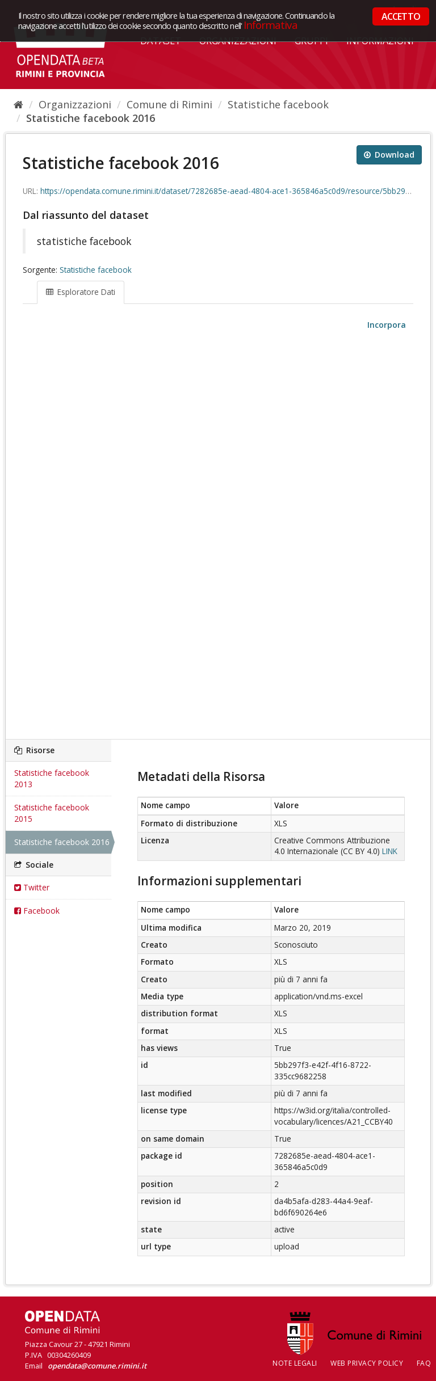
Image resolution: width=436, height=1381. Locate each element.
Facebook (37, 910)
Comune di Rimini (169, 104)
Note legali (294, 1363)
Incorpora (385, 324)
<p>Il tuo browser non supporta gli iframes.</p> (218, 535)
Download (389, 154)
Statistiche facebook (278, 104)
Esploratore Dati (80, 292)
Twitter (31, 887)
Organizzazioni (75, 104)
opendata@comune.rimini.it (97, 1366)
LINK (389, 851)
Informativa (270, 25)
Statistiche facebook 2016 (90, 118)
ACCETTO (401, 16)
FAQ (424, 1363)
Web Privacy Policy (366, 1363)
